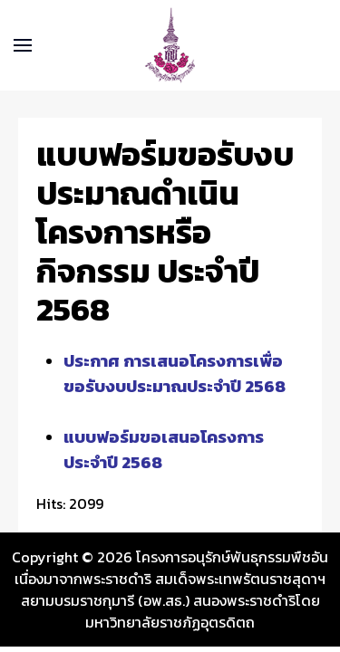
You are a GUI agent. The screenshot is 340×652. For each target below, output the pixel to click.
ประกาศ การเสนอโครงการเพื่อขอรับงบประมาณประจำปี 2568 (174, 373)
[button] (23, 45)
